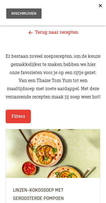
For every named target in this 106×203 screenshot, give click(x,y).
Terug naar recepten (53, 32)
